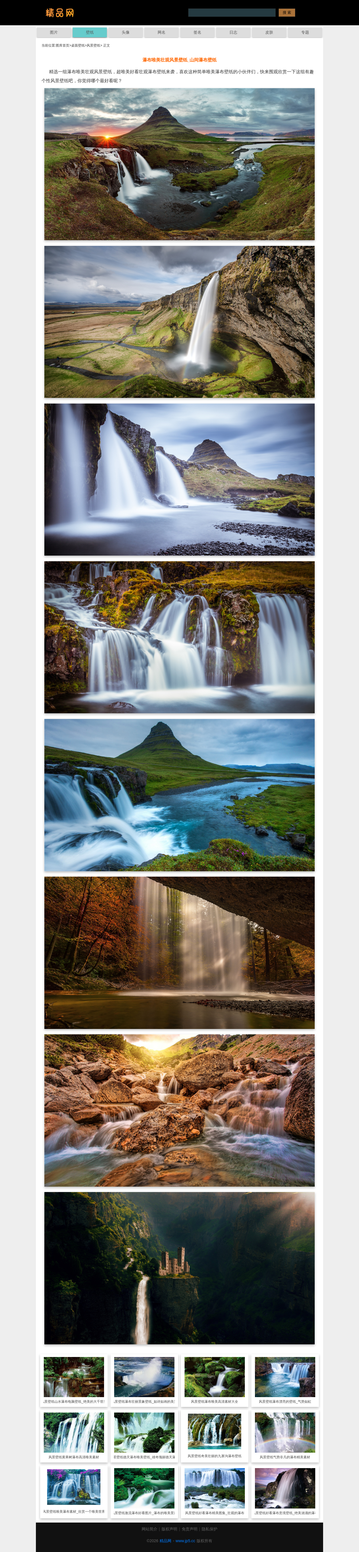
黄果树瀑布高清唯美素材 (80, 1457)
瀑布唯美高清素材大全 (221, 1402)
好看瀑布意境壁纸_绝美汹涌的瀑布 (292, 1513)
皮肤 (269, 32)
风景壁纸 (93, 45)
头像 (126, 32)
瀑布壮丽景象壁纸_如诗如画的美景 (151, 1402)
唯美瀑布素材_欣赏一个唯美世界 (80, 1512)
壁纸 (90, 32)
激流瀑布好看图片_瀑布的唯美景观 (151, 1513)
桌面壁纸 (78, 45)
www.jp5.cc (185, 1541)
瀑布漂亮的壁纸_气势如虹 (291, 1402)
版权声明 (169, 1529)
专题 (305, 32)
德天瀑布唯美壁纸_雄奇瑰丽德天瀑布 (151, 1457)
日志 (233, 32)
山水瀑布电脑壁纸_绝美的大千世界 (80, 1402)
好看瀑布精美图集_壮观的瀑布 (221, 1513)
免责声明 (189, 1529)
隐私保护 (209, 1529)
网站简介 (149, 1529)
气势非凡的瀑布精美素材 (291, 1457)
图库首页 (62, 45)
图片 (54, 32)
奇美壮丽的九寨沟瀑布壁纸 (221, 1456)
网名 (161, 32)
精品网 (165, 1541)
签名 (197, 32)
